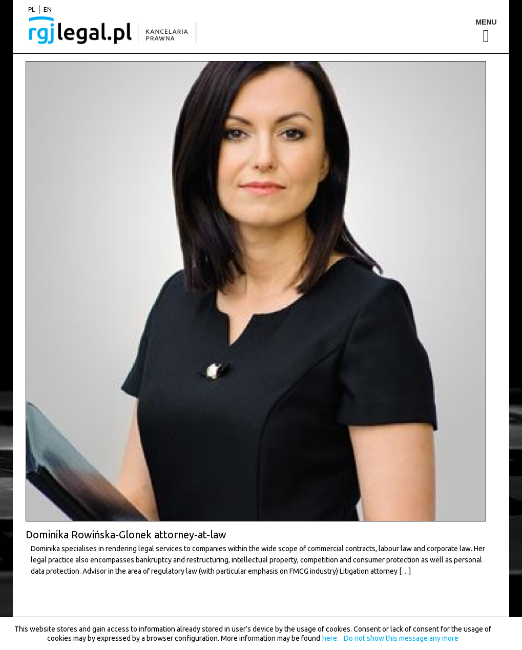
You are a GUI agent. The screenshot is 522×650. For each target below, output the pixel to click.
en (48, 9)
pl (31, 9)
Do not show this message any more (401, 638)
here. (330, 638)
